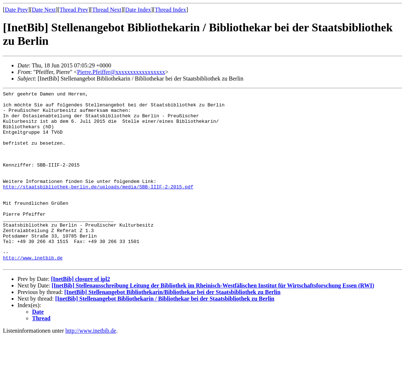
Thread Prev (73, 10)
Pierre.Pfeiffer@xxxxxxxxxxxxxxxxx (121, 72)
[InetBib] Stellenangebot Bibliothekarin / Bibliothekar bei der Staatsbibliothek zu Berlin (165, 333)
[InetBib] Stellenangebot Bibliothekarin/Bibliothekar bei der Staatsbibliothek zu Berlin (172, 327)
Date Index (138, 10)
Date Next (44, 10)
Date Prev (16, 10)
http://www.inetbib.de (33, 291)
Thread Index (170, 10)
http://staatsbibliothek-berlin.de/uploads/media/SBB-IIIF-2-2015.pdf (98, 206)
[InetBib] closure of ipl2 (80, 314)
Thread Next (106, 10)
